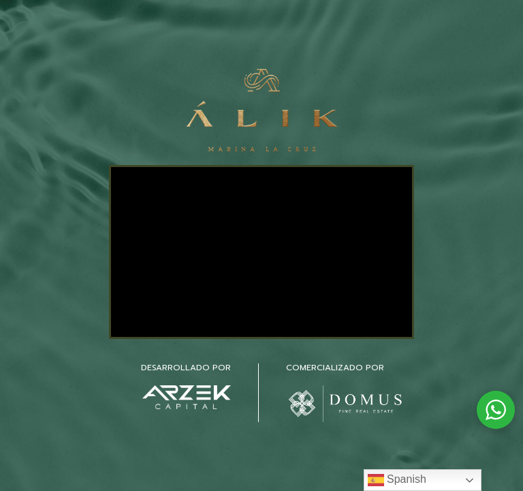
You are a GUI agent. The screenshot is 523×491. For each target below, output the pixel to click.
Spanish (397, 480)
